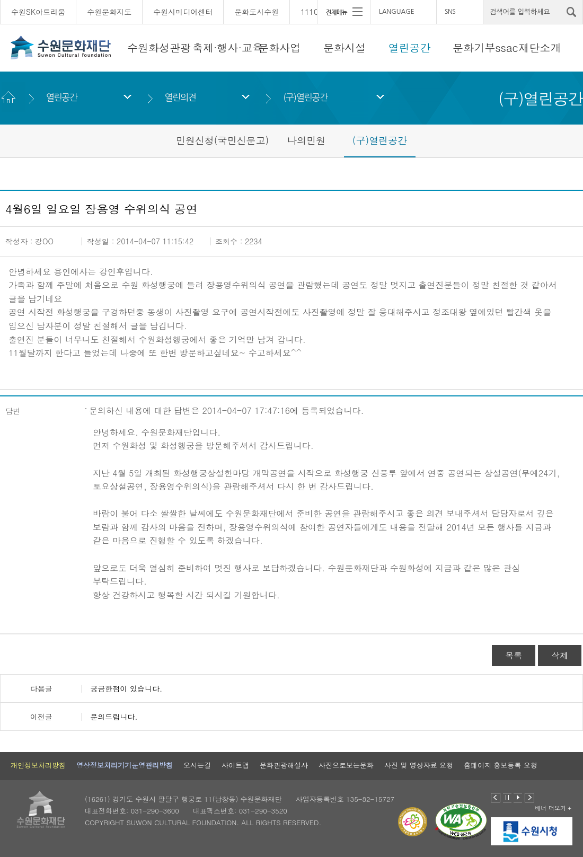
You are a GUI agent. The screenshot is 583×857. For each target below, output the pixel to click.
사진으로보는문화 (346, 765)
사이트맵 (235, 765)
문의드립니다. (113, 716)
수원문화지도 (109, 11)
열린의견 (180, 97)
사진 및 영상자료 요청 (418, 765)
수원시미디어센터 (183, 11)
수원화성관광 (159, 47)
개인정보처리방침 (38, 765)
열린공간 (409, 47)
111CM (313, 11)
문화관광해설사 (284, 765)
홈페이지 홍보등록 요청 (500, 765)
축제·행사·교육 (227, 47)
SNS (450, 11)
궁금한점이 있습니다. (126, 688)
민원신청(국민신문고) (222, 140)
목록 (513, 655)
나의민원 (306, 140)
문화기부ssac (485, 47)
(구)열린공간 (305, 97)
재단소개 (540, 47)
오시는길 (197, 765)
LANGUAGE (396, 11)
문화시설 (344, 47)
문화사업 (279, 47)
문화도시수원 (256, 11)
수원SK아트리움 (38, 11)
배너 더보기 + (553, 808)
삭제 (559, 655)
